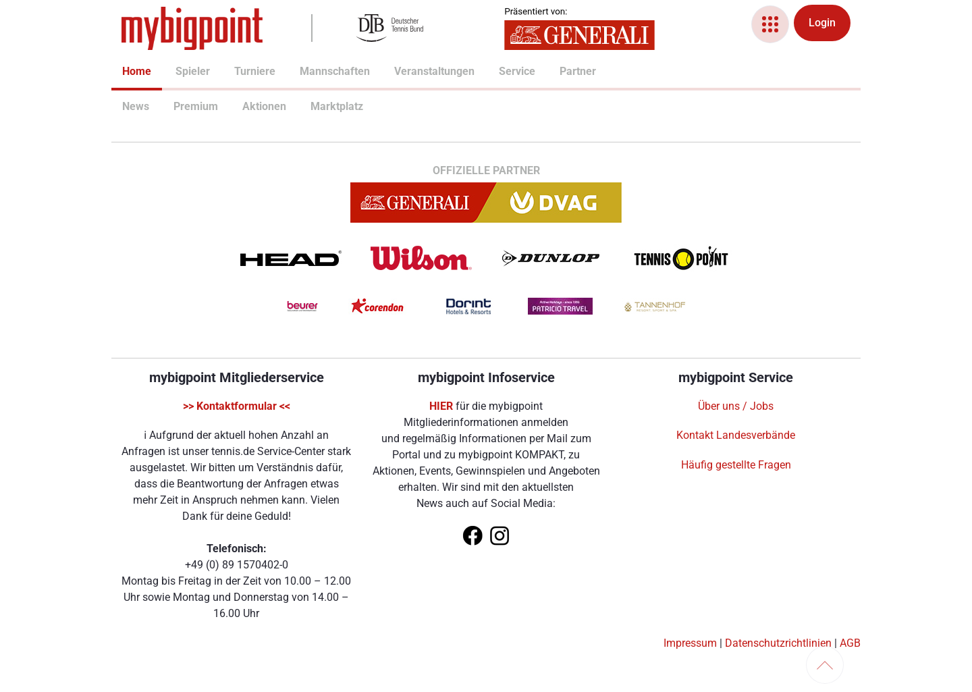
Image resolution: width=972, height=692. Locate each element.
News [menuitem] (127, 106)
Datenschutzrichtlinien (778, 643)
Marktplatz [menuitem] (317, 106)
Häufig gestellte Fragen (736, 464)
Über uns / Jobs (736, 406)
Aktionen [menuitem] (247, 106)
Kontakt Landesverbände (735, 435)
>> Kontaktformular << (236, 406)
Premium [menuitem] (178, 106)
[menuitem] (122, 72)
